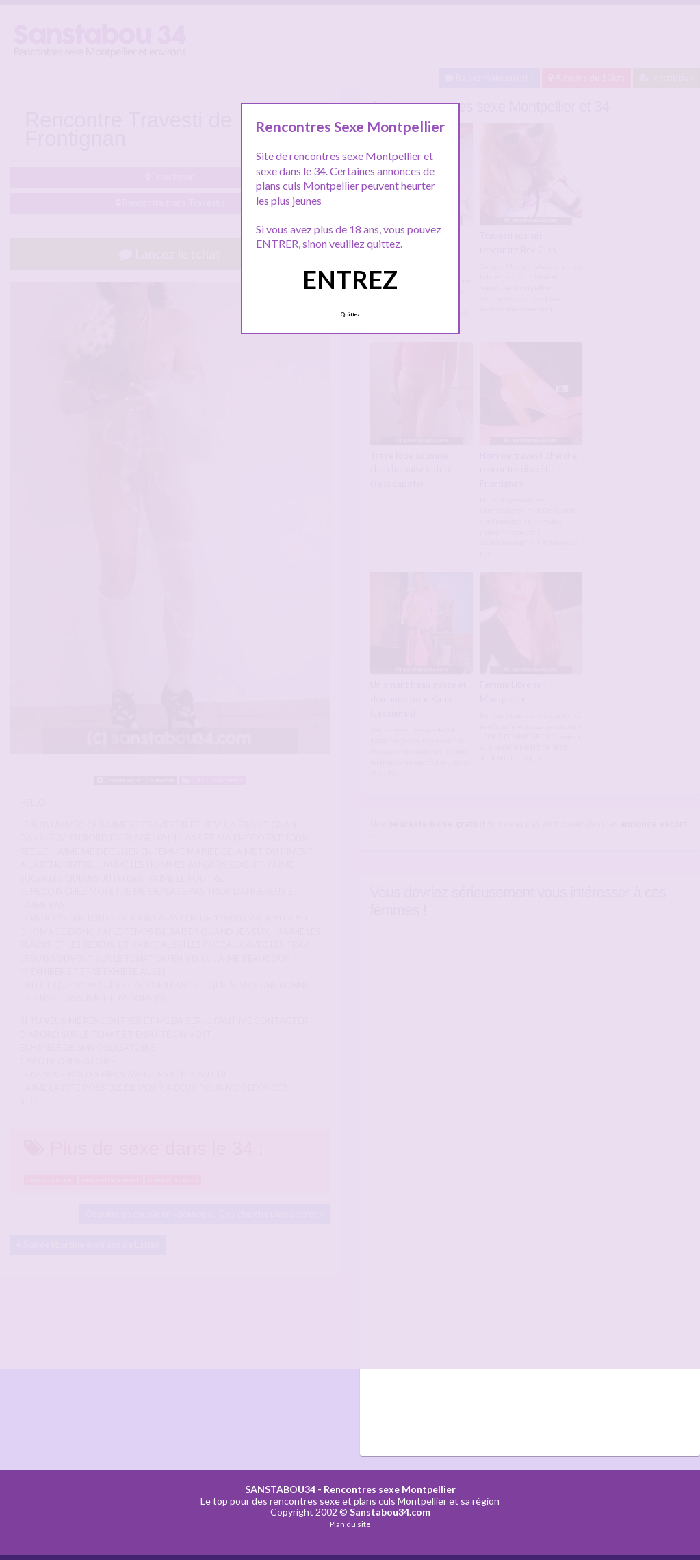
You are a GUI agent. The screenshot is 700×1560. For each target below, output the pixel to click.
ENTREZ (350, 279)
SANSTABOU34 (280, 1489)
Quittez (350, 314)
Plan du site (350, 1524)
